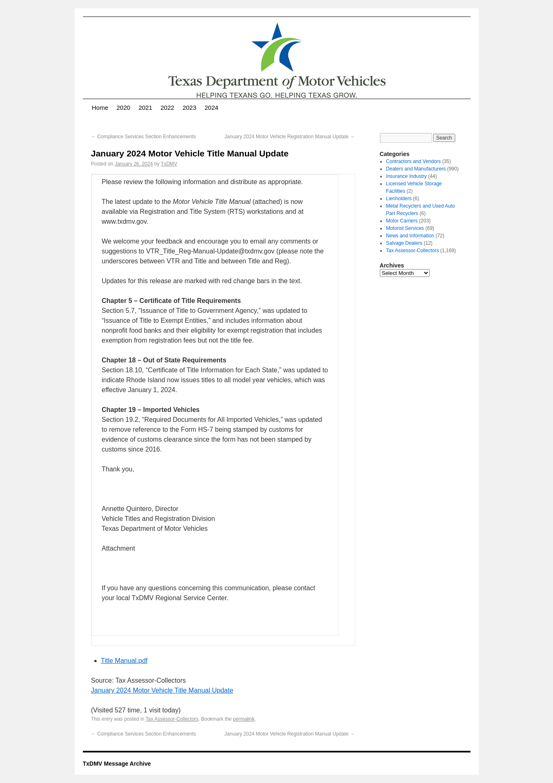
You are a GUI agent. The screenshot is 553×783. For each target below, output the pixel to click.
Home (100, 107)
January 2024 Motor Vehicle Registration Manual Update (289, 137)
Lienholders (399, 198)
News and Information (410, 236)
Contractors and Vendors (413, 161)
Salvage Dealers (404, 243)
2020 (123, 107)
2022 (167, 107)
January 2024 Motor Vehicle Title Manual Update (162, 690)
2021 (145, 107)
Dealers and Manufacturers (416, 169)
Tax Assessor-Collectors (172, 719)
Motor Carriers (402, 221)
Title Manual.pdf (124, 660)
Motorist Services (405, 228)
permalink (243, 719)
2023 (189, 107)
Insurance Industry (406, 176)
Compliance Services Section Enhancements (143, 137)
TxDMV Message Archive (117, 763)
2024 (211, 107)
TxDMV (169, 164)
